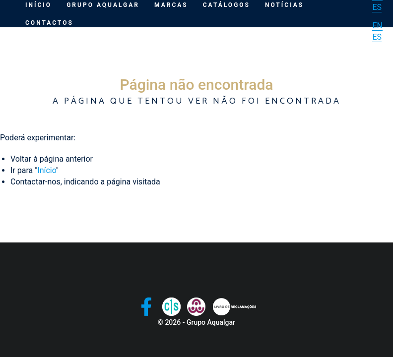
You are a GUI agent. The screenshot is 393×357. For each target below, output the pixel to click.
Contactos (49, 22)
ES (377, 7)
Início (46, 170)
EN (377, 25)
